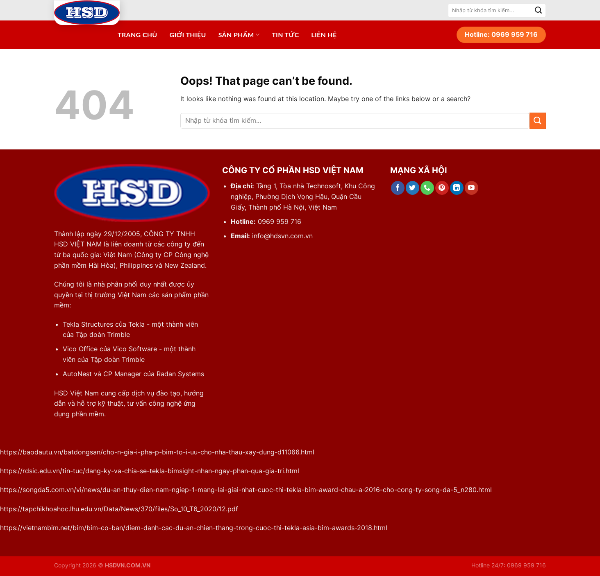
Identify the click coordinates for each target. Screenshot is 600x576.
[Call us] (427, 188)
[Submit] (538, 10)
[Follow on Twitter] (412, 188)
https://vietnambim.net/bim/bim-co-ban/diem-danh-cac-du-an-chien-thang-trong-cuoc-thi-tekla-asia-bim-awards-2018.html (193, 528)
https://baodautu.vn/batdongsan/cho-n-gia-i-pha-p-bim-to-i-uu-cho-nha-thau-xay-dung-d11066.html (157, 452)
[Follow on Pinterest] (442, 188)
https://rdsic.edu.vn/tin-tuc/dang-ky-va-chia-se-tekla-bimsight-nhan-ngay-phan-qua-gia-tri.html (149, 471)
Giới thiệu (188, 34)
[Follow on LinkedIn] (457, 188)
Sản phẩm (238, 35)
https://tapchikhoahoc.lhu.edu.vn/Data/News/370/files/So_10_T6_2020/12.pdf (119, 509)
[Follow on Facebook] (398, 188)
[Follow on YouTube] (471, 188)
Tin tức (285, 34)
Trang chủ (137, 34)
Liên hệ (323, 34)
